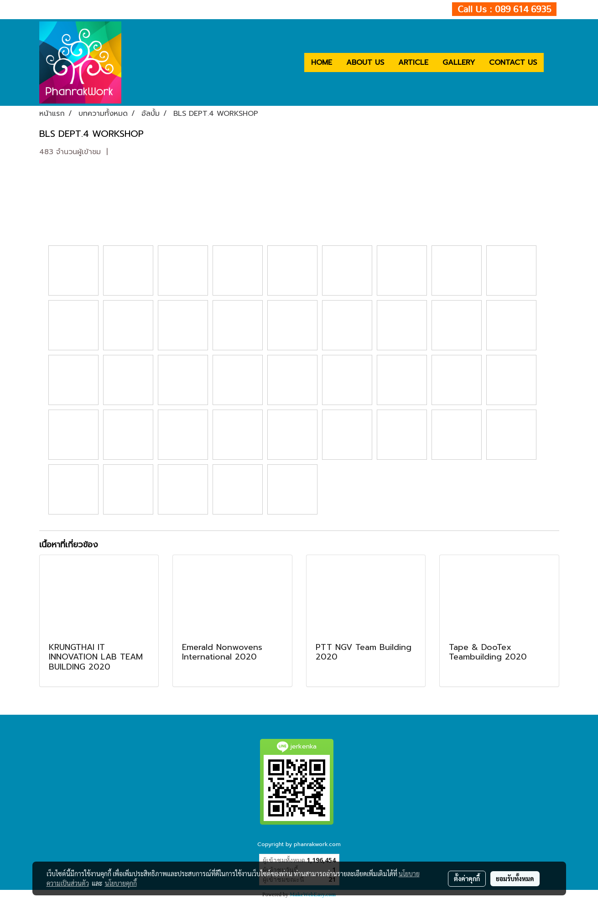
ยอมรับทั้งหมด (515, 878)
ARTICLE (413, 62)
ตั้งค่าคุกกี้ (467, 878)
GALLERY (458, 62)
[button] (552, 62)
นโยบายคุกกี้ (121, 883)
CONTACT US (513, 62)
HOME (321, 62)
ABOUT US (365, 62)
